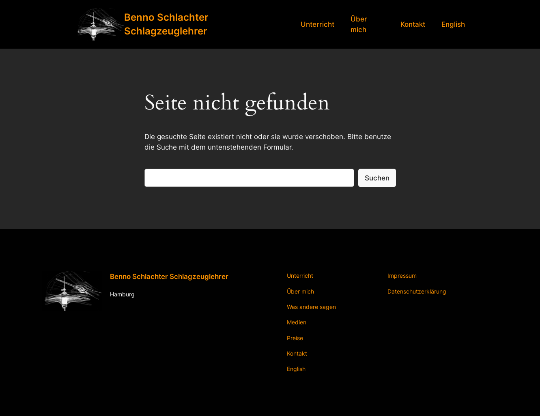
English (453, 24)
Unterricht (317, 24)
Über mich (359, 24)
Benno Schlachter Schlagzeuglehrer (169, 276)
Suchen (377, 178)
